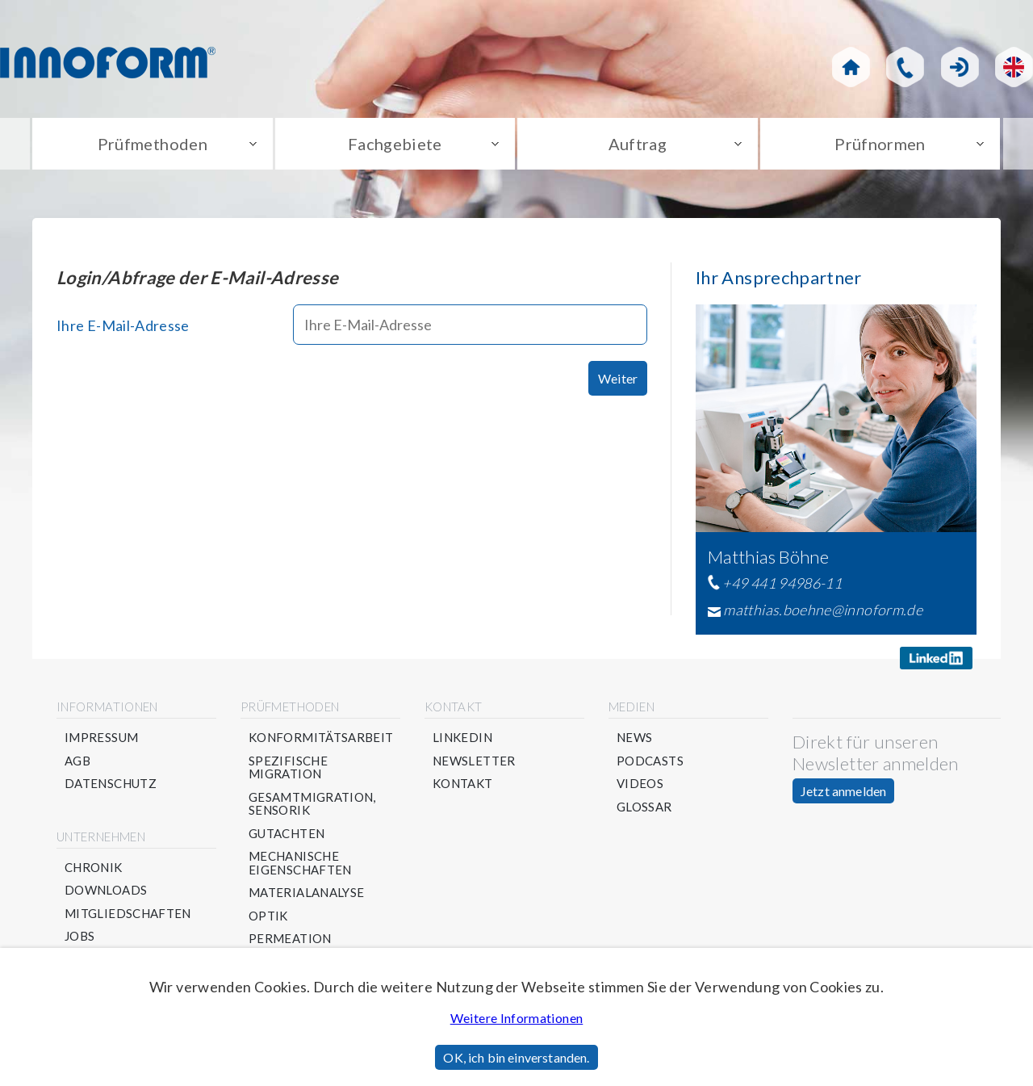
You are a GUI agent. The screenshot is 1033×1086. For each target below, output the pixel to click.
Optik (268, 916)
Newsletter (474, 761)
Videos (640, 783)
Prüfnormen (880, 143)
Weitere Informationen (516, 1017)
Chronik (94, 867)
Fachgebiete (395, 143)
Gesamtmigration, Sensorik (312, 803)
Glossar (644, 807)
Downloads (106, 890)
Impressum (101, 737)
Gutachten (286, 834)
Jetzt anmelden (843, 791)
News (634, 737)
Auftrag (638, 143)
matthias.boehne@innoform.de (822, 609)
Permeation (290, 939)
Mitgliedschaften (128, 913)
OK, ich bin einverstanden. (516, 1057)
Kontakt (463, 783)
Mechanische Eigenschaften (300, 862)
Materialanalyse (306, 892)
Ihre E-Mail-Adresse (123, 325)
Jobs (79, 936)
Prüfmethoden (152, 143)
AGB (77, 761)
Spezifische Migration (288, 767)
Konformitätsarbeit (321, 737)
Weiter (618, 378)
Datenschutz (111, 783)
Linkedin (462, 737)
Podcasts (650, 761)
